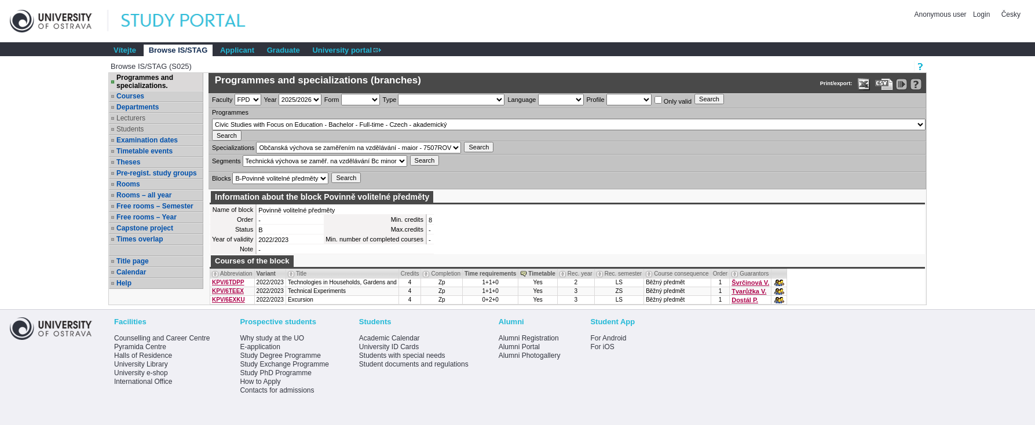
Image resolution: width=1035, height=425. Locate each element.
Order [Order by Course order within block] (720, 273)
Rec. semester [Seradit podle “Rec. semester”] (623, 273)
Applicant (237, 50)
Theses (128, 162)
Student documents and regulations (414, 364)
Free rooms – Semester (154, 206)
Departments (137, 107)
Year (270, 99)
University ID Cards (389, 347)
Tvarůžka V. (749, 291)
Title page (132, 261)
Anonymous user (941, 14)
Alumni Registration (529, 338)
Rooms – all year (143, 195)
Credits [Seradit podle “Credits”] (410, 273)
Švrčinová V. (750, 282)
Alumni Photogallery (530, 355)
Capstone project (144, 228)
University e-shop (141, 373)
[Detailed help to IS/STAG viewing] (916, 84)
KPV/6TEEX (228, 291)
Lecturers (130, 118)
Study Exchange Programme (284, 364)
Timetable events (144, 151)
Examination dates (147, 140)
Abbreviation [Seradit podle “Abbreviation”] (236, 273)
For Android (608, 338)
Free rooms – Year (146, 217)
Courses (130, 96)
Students (130, 129)
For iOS (602, 347)
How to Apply (260, 382)
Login (981, 14)
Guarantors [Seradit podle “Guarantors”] (754, 273)
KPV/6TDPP (228, 282)
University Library (141, 364)
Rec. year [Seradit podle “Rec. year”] (580, 273)
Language (521, 99)
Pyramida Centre (140, 347)
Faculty (222, 99)
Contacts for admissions (277, 390)
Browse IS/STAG (178, 50)
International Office (143, 382)
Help (123, 283)
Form (331, 99)
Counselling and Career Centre (162, 338)
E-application (260, 347)
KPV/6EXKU (228, 299)
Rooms (128, 184)
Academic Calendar (389, 338)
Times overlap (139, 239)
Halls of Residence (143, 355)
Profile (596, 99)
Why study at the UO (272, 338)
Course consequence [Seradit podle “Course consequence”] (681, 273)
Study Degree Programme (280, 355)
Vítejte (125, 50)
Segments (226, 160)
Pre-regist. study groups (156, 173)
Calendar (131, 272)
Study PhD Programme (275, 373)
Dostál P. (745, 299)
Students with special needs (402, 355)
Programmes (230, 112)
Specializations (233, 147)
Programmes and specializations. (144, 82)
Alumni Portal (519, 347)
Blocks (221, 178)
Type (390, 99)
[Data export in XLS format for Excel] (864, 84)
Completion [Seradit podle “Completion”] (445, 273)
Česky (1011, 14)
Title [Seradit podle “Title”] (301, 273)
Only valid (673, 100)
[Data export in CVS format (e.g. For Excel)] (884, 84)
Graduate (283, 50)
